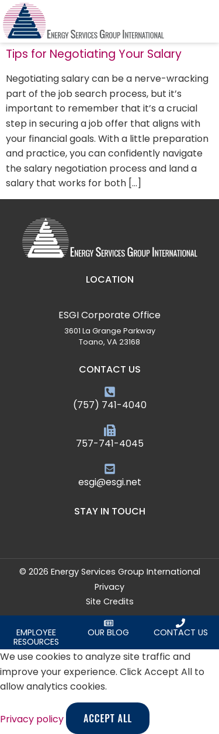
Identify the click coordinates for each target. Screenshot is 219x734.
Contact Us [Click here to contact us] (181, 632)
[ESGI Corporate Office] (110, 302)
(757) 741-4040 (110, 405)
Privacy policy (33, 719)
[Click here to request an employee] (36, 623)
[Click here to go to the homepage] (83, 21)
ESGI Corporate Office (109, 315)
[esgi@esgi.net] (110, 469)
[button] (211, 21)
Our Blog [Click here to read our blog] (108, 632)
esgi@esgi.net (109, 482)
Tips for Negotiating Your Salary (94, 54)
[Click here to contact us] (180, 623)
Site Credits (110, 601)
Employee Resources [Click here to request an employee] (36, 637)
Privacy (109, 587)
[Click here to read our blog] (108, 623)
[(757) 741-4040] (110, 392)
